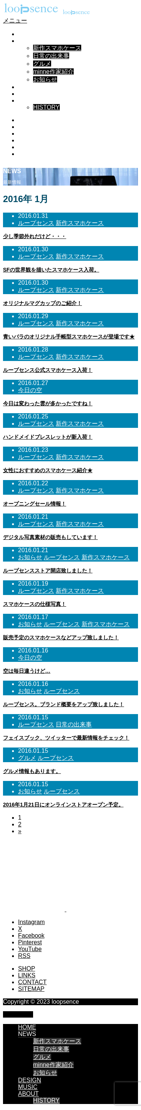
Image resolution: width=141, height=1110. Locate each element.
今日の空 (30, 390)
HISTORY (46, 107)
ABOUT (28, 100)
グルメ (42, 63)
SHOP (26, 968)
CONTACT (32, 982)
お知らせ (45, 79)
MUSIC (28, 94)
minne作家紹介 (53, 71)
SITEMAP (31, 989)
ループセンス (36, 223)
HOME (27, 34)
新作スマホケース (57, 48)
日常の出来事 (51, 56)
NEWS (27, 41)
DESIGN (29, 87)
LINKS (26, 975)
